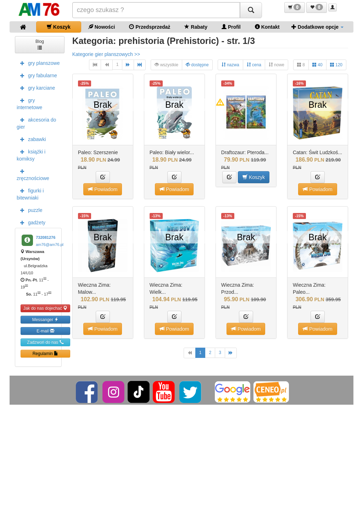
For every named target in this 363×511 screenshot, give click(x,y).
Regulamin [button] (45, 353)
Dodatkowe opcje (317, 27)
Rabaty (195, 27)
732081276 (45, 237)
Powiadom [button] (102, 189)
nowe (276, 64)
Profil (231, 27)
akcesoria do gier (36, 123)
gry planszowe (38, 63)
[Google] (232, 391)
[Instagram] (114, 391)
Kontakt (267, 27)
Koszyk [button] (253, 177)
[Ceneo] (271, 391)
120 (336, 64)
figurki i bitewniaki (30, 193)
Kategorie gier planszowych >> (106, 54)
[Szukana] (156, 10)
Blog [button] (39, 44)
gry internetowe (29, 103)
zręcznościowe (33, 174)
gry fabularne (37, 75)
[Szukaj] (251, 10)
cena (254, 64)
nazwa (230, 64)
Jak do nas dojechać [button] (45, 308)
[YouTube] (164, 391)
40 (317, 64)
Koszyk (59, 27)
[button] (294, 7)
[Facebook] (87, 391)
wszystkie (166, 64)
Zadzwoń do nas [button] (45, 342)
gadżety (31, 222)
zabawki (31, 139)
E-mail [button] (45, 330)
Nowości (101, 27)
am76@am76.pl (49, 244)
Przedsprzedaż (149, 27)
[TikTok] (139, 391)
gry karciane (36, 87)
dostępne (197, 64)
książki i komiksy (31, 154)
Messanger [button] (45, 319)
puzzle (29, 210)
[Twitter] (191, 391)
